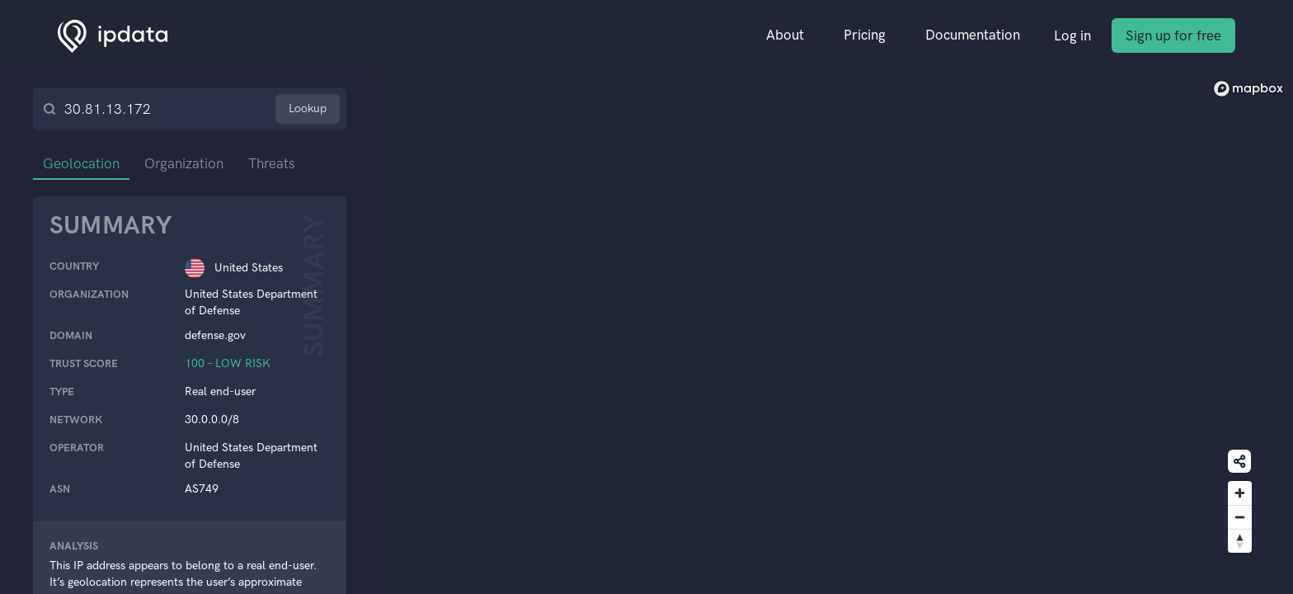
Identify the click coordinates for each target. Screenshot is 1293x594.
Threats (271, 163)
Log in (1072, 35)
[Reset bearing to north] (1240, 541)
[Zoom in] (1240, 493)
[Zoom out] (1240, 517)
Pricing (865, 34)
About (785, 34)
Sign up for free (1173, 35)
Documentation (972, 34)
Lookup (308, 108)
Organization (183, 163)
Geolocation (81, 163)
